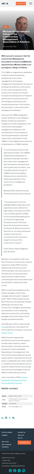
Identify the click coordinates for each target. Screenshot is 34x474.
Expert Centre (7, 333)
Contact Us (21, 3)
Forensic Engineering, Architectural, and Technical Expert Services (14, 380)
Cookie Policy (6, 460)
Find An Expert (7, 432)
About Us (21, 435)
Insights (4, 435)
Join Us (20, 438)
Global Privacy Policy (8, 457)
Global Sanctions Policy (9, 463)
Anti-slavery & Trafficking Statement (13, 466)
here (3, 327)
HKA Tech (5, 442)
